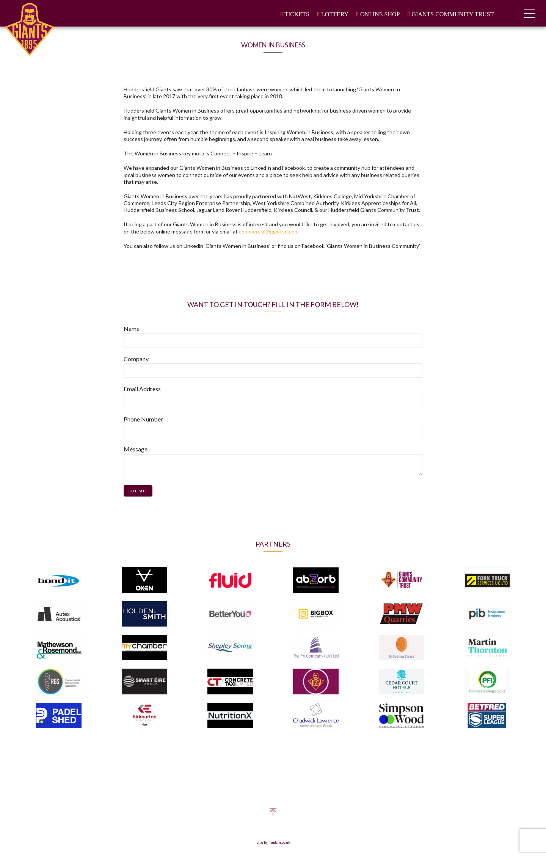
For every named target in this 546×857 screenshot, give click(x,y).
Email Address (142, 388)
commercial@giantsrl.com (269, 231)
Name (132, 328)
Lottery (334, 14)
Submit (138, 491)
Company (136, 358)
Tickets (296, 14)
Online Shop (380, 14)
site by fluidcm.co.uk (273, 842)
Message (135, 449)
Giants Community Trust (453, 14)
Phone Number (143, 419)
